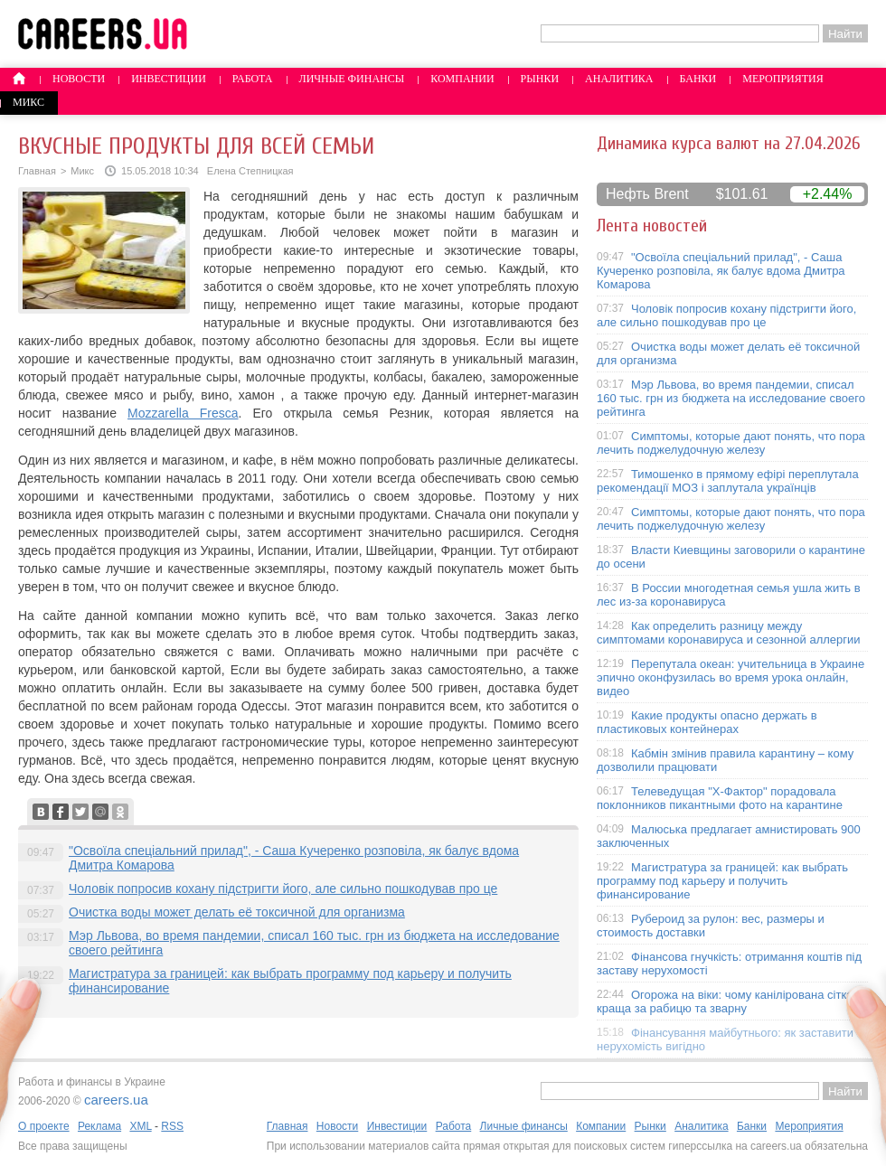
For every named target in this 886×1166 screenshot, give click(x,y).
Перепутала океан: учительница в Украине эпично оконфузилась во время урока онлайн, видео (730, 677)
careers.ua (116, 1099)
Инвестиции (168, 78)
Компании (462, 78)
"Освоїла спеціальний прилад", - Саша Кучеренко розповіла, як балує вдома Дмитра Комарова (721, 270)
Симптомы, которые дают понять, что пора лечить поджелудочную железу (731, 442)
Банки (698, 78)
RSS (172, 1126)
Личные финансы (352, 78)
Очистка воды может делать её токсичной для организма (237, 912)
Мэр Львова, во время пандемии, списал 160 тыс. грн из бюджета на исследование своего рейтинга (731, 398)
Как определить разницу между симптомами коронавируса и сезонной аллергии (729, 632)
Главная (37, 170)
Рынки (540, 78)
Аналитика (619, 78)
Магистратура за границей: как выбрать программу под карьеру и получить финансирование (722, 880)
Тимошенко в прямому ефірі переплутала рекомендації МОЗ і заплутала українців (728, 480)
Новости (78, 78)
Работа (252, 78)
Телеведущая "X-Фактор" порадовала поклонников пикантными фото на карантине (720, 798)
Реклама (99, 1126)
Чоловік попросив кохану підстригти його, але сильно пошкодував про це (283, 888)
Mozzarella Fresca (183, 413)
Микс (28, 102)
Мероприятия (783, 78)
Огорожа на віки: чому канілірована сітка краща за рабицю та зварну (725, 1001)
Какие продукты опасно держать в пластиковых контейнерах (707, 722)
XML (140, 1126)
